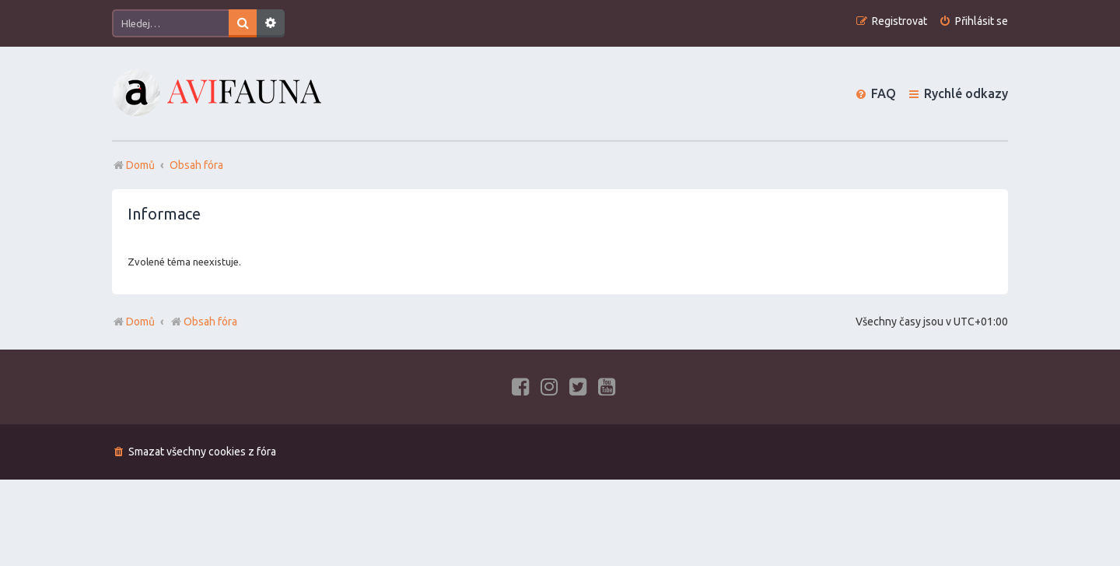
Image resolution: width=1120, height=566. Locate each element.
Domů (140, 321)
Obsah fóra (203, 321)
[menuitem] (973, 21)
